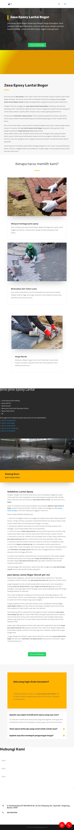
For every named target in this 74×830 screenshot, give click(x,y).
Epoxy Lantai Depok (8, 426)
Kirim (69, 792)
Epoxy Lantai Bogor (8, 423)
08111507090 (12, 813)
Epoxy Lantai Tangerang (10, 428)
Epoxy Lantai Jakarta (9, 420)
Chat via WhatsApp (37, 45)
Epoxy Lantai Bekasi (8, 431)
